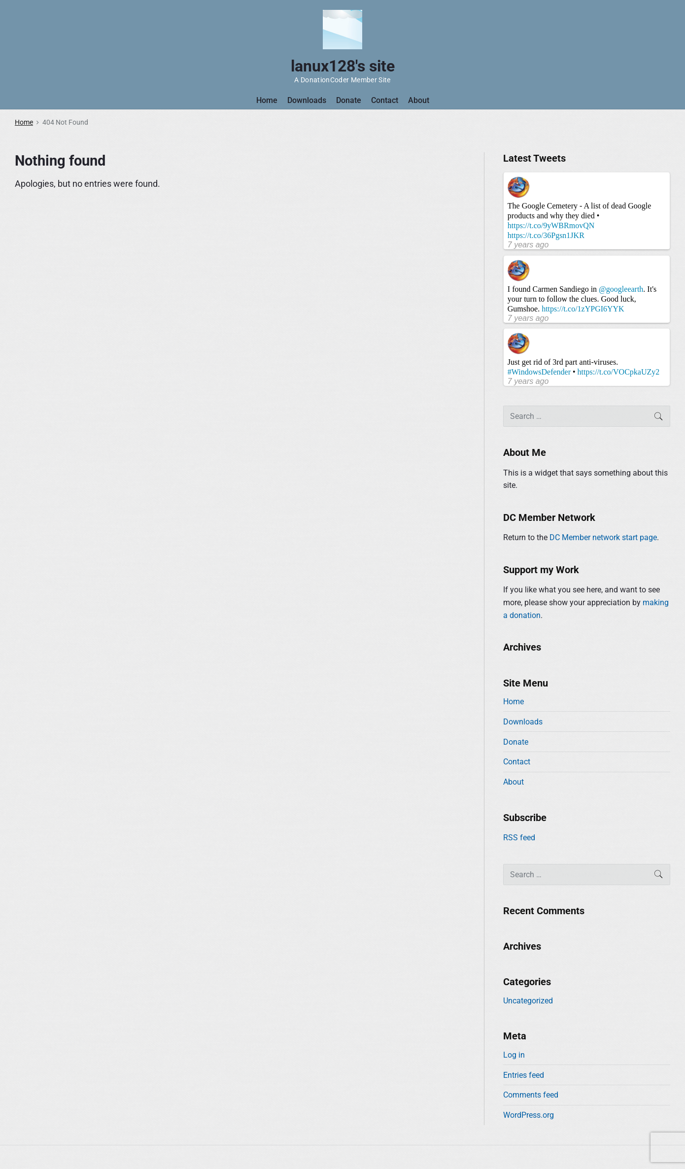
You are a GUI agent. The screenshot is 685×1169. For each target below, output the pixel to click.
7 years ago (528, 245)
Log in (514, 1055)
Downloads (306, 100)
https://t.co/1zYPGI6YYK (583, 309)
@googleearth (621, 289)
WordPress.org (528, 1115)
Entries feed (523, 1075)
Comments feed (530, 1095)
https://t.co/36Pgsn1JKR (546, 235)
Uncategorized (528, 1000)
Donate (348, 100)
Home (266, 100)
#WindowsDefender (539, 372)
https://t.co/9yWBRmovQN (551, 225)
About (418, 100)
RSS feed (519, 837)
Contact (384, 100)
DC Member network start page (603, 537)
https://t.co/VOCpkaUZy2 (619, 372)
